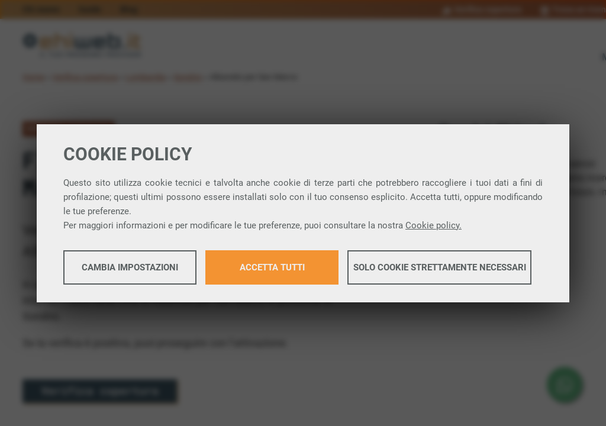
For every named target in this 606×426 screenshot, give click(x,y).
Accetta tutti (272, 267)
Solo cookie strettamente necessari (439, 267)
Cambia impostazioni (130, 267)
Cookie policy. (433, 225)
